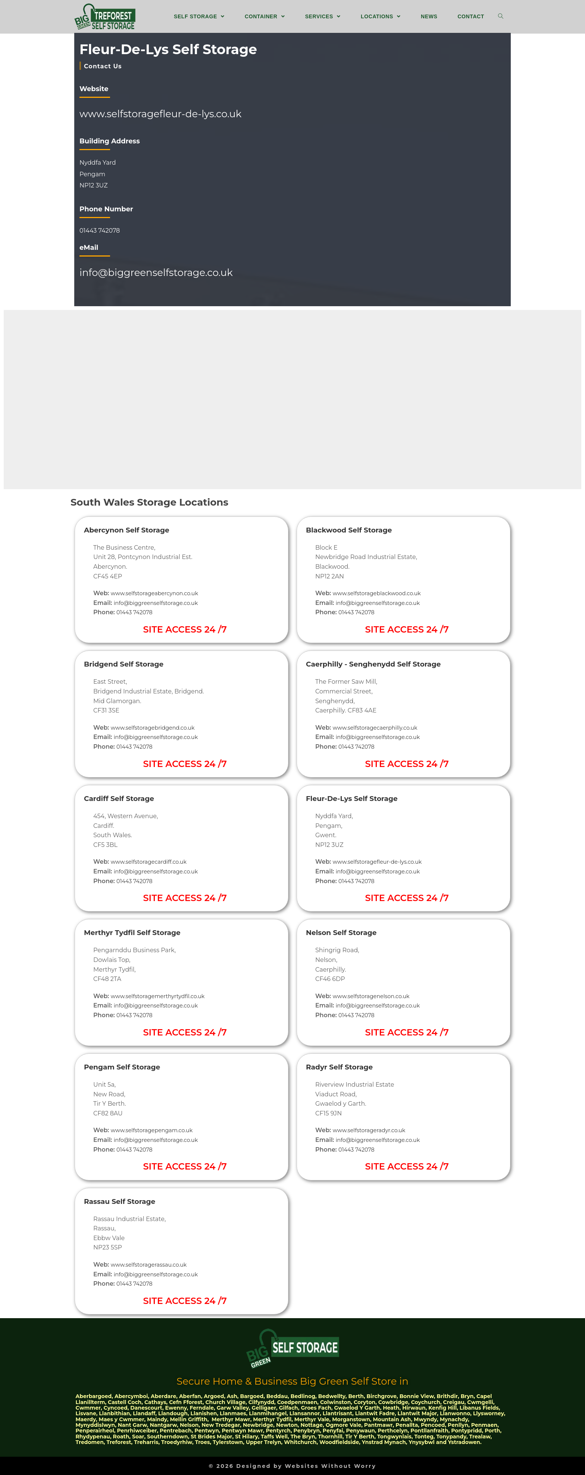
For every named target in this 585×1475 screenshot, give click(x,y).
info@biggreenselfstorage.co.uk (156, 272)
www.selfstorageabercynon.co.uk (160, 592)
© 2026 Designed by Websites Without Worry (292, 1465)
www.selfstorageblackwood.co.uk (382, 592)
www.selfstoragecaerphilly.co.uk (380, 727)
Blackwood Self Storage (357, 529)
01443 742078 (99, 230)
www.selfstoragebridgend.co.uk (158, 727)
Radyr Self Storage (345, 1066)
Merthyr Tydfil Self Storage (141, 932)
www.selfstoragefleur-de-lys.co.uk (160, 113)
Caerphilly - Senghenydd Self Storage (386, 664)
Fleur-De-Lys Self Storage (360, 798)
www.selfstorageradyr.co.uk (373, 1130)
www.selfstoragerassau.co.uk (153, 1264)
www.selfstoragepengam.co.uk (157, 1130)
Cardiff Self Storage (125, 798)
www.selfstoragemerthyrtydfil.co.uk (163, 995)
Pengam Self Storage (129, 1066)
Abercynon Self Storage (134, 529)
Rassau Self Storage (126, 1201)
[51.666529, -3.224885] (384, 169)
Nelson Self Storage (348, 932)
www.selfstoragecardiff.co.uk (153, 861)
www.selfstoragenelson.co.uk (376, 995)
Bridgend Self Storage (131, 664)
